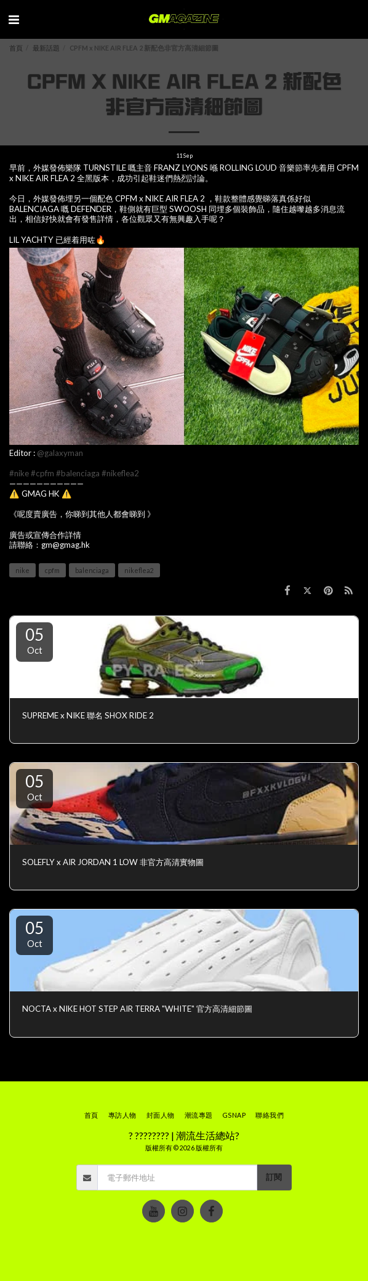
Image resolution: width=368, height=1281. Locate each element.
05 (34, 640)
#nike (19, 473)
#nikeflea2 (120, 473)
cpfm (52, 570)
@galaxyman (60, 453)
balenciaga (92, 570)
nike (22, 570)
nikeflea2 (139, 570)
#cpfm (42, 473)
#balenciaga (78, 473)
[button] (13, 19)
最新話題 (46, 48)
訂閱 (274, 1177)
